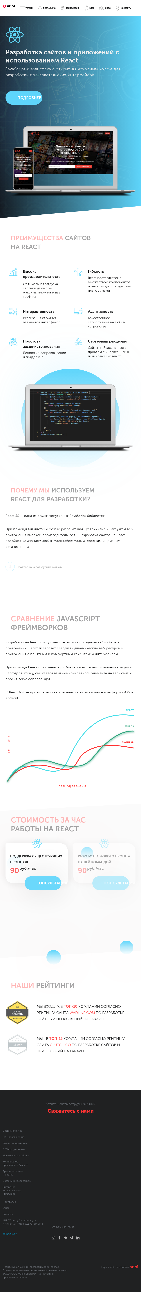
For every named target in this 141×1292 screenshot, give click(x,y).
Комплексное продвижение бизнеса (15, 1163)
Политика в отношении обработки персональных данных (35, 1270)
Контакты (8, 1214)
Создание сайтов (12, 1130)
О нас (6, 1208)
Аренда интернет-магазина (13, 1173)
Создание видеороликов (17, 1181)
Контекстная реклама (15, 1143)
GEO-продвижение (14, 1149)
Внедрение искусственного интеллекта (12, 1190)
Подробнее (29, 98)
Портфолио (9, 1201)
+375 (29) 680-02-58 (63, 1227)
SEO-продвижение (13, 1137)
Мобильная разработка (16, 1155)
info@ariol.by (10, 1233)
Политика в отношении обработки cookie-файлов (31, 1267)
